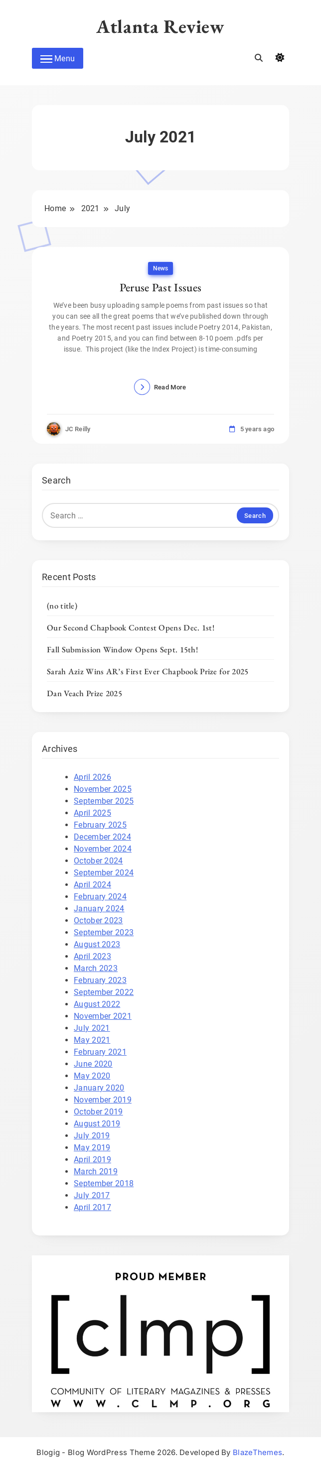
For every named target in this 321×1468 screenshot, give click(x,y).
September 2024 (104, 872)
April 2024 (92, 884)
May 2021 (92, 1040)
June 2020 (93, 1064)
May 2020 (92, 1076)
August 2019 (97, 1123)
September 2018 (104, 1183)
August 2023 (97, 944)
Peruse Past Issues (160, 287)
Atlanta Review (160, 26)
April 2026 (92, 777)
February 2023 (100, 980)
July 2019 (92, 1135)
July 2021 (92, 1028)
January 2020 (99, 1088)
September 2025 (104, 801)
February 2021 (100, 1052)
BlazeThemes (257, 1452)
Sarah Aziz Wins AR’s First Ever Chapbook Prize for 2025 (148, 671)
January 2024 (99, 908)
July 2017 (92, 1195)
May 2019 (92, 1147)
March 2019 (96, 1171)
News (160, 268)
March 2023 (96, 968)
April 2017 (92, 1207)
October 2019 (98, 1111)
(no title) (62, 605)
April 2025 (92, 813)
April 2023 (92, 956)
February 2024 (100, 896)
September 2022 (104, 992)
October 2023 (98, 920)
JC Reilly (78, 429)
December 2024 (102, 837)
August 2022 (97, 1004)
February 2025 (100, 825)
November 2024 (103, 849)
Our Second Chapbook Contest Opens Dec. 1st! (130, 627)
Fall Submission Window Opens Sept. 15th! (122, 649)
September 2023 (104, 932)
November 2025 (103, 789)
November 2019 (103, 1099)
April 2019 (92, 1159)
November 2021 (103, 1016)
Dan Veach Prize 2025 (84, 693)
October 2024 (98, 860)
